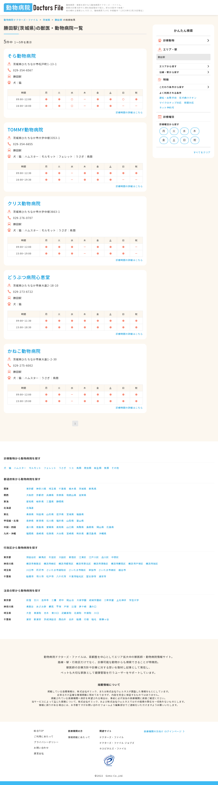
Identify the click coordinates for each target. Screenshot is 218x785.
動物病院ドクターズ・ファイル (21, 19)
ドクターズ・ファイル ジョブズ (117, 742)
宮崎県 (70, 533)
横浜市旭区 (152, 563)
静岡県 (60, 501)
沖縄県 (102, 533)
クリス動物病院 (24, 203)
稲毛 (94, 619)
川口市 (30, 569)
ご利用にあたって (43, 736)
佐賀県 (50, 533)
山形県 (50, 514)
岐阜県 (40, 501)
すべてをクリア (201, 152)
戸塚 (66, 606)
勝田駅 (58, 19)
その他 (115, 467)
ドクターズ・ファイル (111, 737)
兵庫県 (50, 495)
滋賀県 (82, 495)
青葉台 (30, 606)
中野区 (115, 557)
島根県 (90, 527)
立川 (36, 600)
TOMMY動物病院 (25, 129)
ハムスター (20, 467)
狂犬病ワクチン (188, 97)
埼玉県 (52, 488)
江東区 (82, 557)
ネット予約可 (166, 107)
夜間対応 (189, 102)
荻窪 (28, 600)
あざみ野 (41, 606)
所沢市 (40, 569)
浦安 (28, 619)
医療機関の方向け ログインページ (163, 731)
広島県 (110, 527)
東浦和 (37, 612)
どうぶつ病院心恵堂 (29, 277)
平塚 (58, 606)
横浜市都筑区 (66, 563)
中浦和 (87, 612)
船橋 (78, 619)
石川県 (50, 520)
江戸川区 (94, 557)
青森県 (30, 514)
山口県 (70, 527)
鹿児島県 (91, 533)
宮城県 (70, 514)
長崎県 (40, 533)
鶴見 (51, 606)
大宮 (28, 612)
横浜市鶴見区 (118, 563)
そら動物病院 (22, 55)
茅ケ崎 (82, 606)
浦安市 (102, 576)
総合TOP (39, 730)
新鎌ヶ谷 (104, 619)
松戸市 (50, 576)
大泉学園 (81, 600)
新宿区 (72, 557)
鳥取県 (80, 527)
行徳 (86, 619)
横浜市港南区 (101, 563)
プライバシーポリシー (46, 742)
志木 (46, 612)
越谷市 (122, 569)
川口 (96, 612)
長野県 (30, 520)
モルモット (35, 467)
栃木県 (72, 488)
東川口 (55, 612)
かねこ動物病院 (24, 351)
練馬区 (42, 557)
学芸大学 (134, 600)
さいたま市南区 (77, 569)
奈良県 (60, 495)
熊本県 (80, 533)
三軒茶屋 (109, 600)
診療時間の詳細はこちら (129, 112)
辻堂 (74, 606)
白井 (71, 619)
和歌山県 (71, 495)
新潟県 (40, 520)
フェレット (50, 467)
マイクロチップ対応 (170, 102)
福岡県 (30, 533)
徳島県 (40, 527)
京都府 (40, 495)
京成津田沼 (50, 619)
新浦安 (37, 619)
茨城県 (46, 19)
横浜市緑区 (50, 563)
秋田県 (40, 514)
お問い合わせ (41, 747)
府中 (61, 600)
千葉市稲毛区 (76, 576)
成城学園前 (95, 600)
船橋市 (30, 576)
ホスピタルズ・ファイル (112, 748)
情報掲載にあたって (79, 737)
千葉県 (62, 488)
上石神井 (121, 600)
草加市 (92, 569)
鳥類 (78, 467)
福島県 (80, 514)
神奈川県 (41, 488)
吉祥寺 (45, 600)
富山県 (80, 520)
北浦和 (77, 612)
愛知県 (30, 501)
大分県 (60, 533)
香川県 (30, 527)
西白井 (62, 619)
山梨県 (70, 520)
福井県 (60, 520)
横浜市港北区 (83, 563)
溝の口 (92, 606)
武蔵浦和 (66, 612)
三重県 (50, 501)
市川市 (40, 576)
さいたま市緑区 (107, 569)
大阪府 (30, 495)
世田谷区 (31, 557)
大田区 (62, 557)
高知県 (60, 527)
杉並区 (52, 557)
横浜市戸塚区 (135, 563)
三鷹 (53, 600)
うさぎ (62, 467)
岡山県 (100, 527)
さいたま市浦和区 (56, 569)
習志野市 (91, 576)
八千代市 (61, 576)
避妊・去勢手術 (168, 97)
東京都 (30, 488)
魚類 (106, 467)
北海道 (30, 507)
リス (71, 467)
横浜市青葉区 (33, 563)
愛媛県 (50, 527)
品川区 (105, 557)
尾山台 (70, 600)
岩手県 (60, 514)
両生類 (97, 467)
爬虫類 (87, 467)
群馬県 (92, 488)
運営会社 (39, 753)
